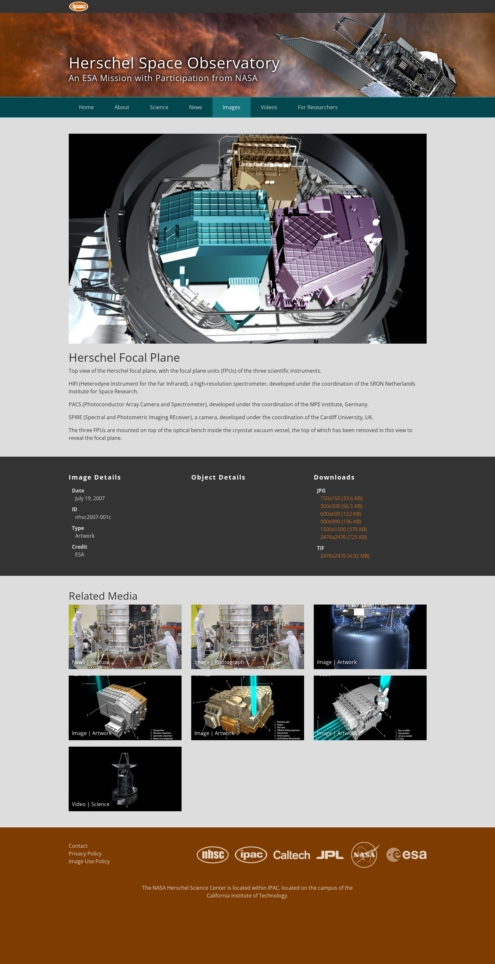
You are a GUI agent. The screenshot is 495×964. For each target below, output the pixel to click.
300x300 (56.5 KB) (341, 506)
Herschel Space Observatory (174, 62)
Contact (78, 845)
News (195, 107)
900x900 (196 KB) (340, 521)
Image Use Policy (89, 861)
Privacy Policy (85, 853)
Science (159, 107)
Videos (269, 107)
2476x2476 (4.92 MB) (345, 555)
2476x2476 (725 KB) (343, 537)
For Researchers (318, 107)
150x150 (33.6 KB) (341, 498)
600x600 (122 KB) (340, 513)
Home (86, 107)
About (121, 107)
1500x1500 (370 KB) (343, 529)
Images (231, 107)
